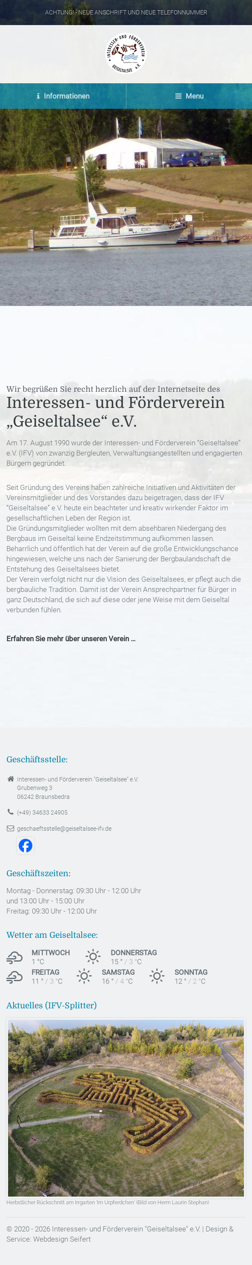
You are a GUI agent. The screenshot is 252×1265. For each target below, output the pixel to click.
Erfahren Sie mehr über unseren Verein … (70, 638)
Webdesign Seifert (62, 1239)
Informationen (63, 96)
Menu (189, 96)
